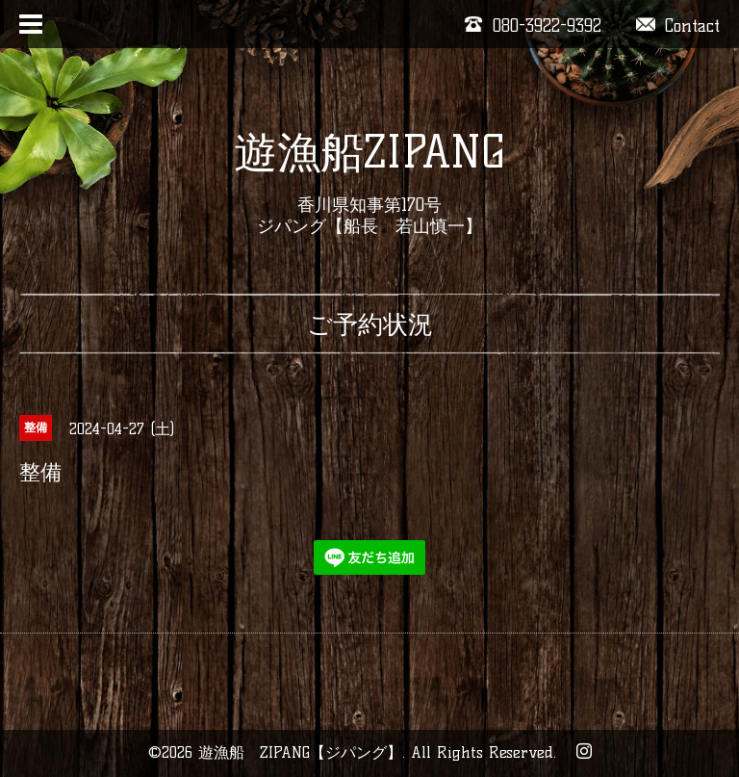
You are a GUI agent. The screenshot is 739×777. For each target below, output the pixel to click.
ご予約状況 (370, 324)
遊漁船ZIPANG (369, 152)
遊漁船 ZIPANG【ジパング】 (300, 752)
